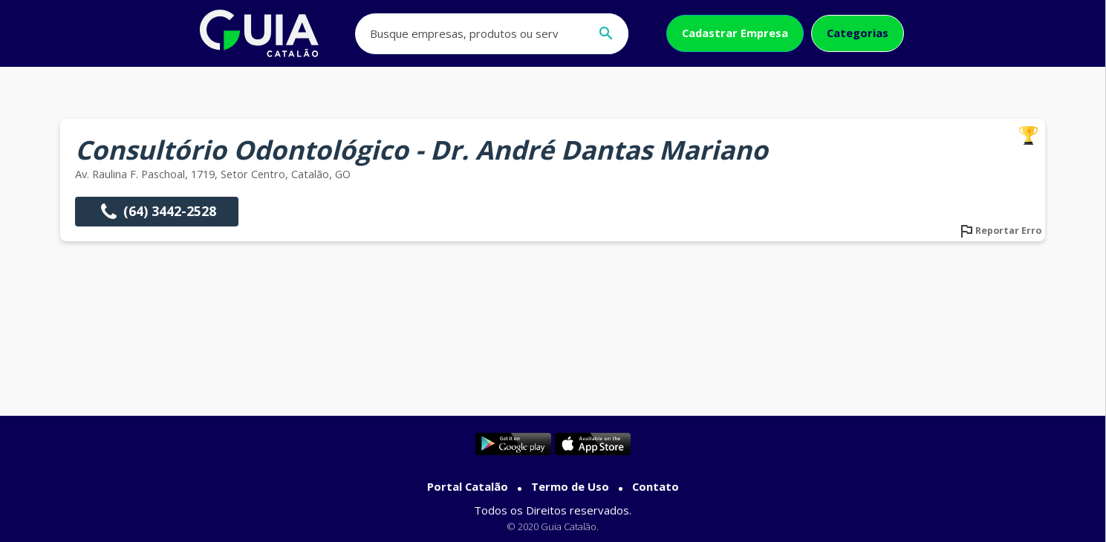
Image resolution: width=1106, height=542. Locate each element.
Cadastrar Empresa (735, 32)
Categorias (857, 32)
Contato (655, 486)
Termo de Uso (570, 486)
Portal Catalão (467, 486)
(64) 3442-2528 (156, 211)
